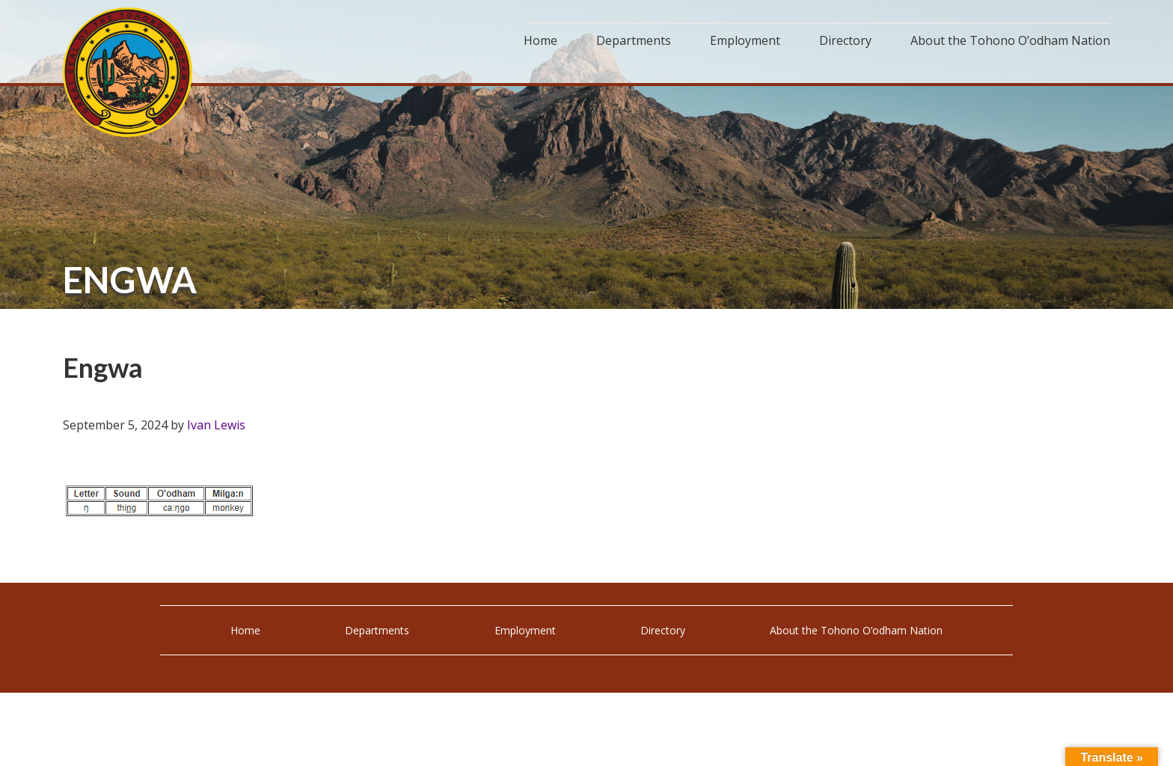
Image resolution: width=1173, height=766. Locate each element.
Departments (377, 630)
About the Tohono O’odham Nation (856, 630)
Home (245, 630)
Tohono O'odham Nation (130, 73)
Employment (525, 630)
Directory (662, 630)
